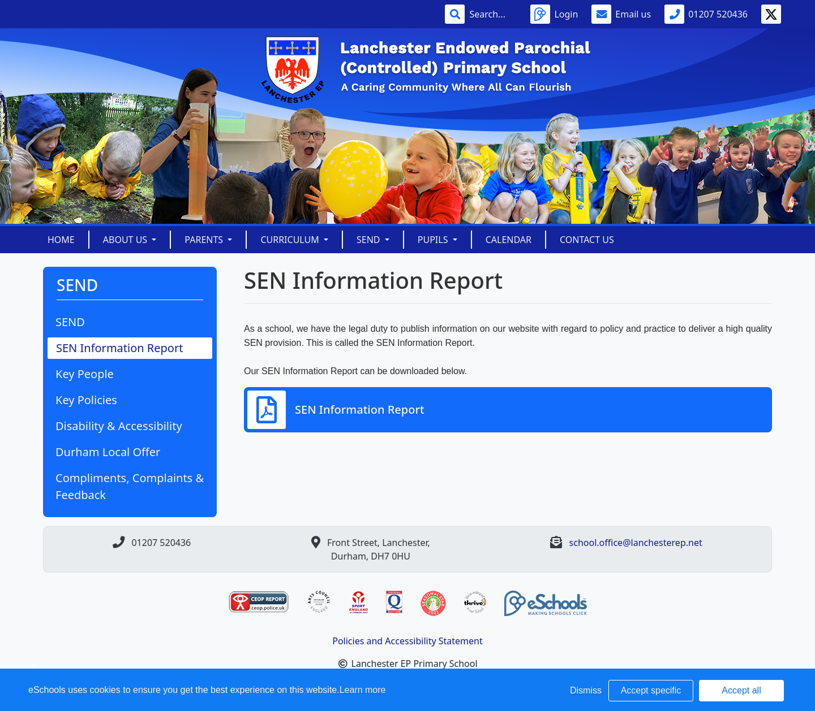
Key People (84, 373)
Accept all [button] (741, 690)
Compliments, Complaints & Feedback (129, 486)
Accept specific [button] (651, 690)
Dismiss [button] (586, 690)
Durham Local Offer (107, 451)
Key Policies (86, 399)
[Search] (493, 14)
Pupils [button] (434, 239)
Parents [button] (205, 239)
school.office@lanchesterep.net (635, 542)
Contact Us (587, 239)
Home (61, 239)
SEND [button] (370, 239)
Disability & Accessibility (118, 425)
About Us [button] (126, 239)
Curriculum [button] (290, 239)
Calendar (508, 239)
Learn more (363, 690)
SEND (70, 322)
